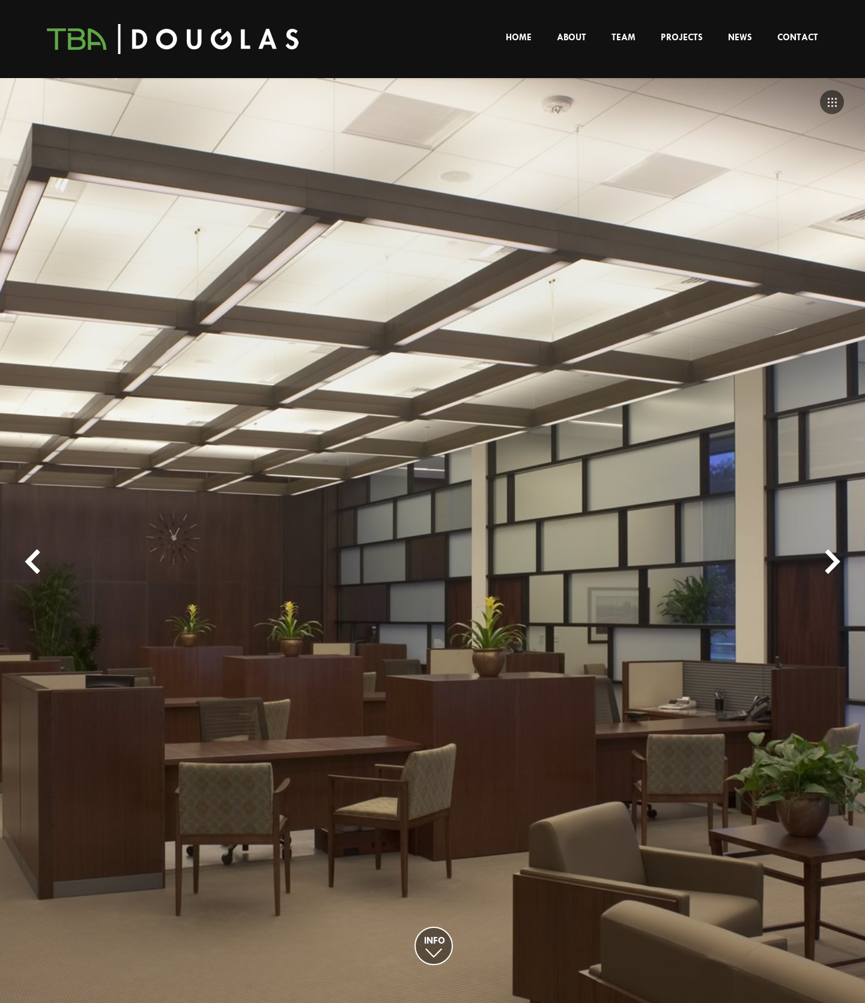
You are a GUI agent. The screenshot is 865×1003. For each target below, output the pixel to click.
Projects (682, 38)
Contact (797, 38)
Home (519, 38)
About (571, 38)
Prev (32, 561)
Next (832, 561)
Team (624, 38)
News (740, 38)
